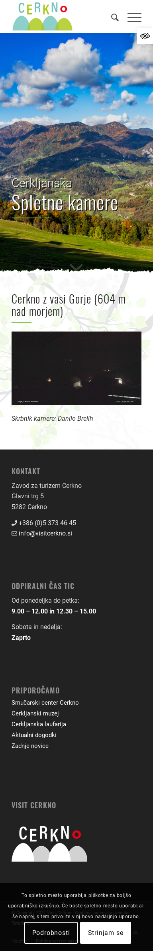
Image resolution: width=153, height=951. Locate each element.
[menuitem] (111, 16)
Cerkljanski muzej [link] (35, 713)
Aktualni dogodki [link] (34, 735)
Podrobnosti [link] (51, 933)
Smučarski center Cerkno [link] (45, 702)
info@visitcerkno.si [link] (45, 533)
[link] (145, 36)
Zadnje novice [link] (30, 745)
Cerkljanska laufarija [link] (39, 724)
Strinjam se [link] (106, 933)
